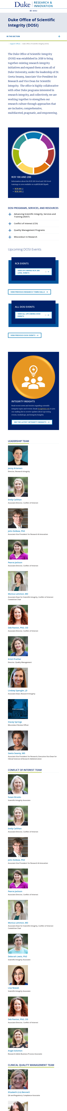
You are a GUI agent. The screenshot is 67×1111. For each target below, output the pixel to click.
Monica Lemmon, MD (18, 594)
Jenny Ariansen (15, 468)
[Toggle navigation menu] (33, 10)
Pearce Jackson (15, 562)
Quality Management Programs (26, 231)
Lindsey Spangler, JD (17, 690)
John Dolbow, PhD (16, 531)
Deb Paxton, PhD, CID (18, 627)
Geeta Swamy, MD (16, 753)
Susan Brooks (14, 797)
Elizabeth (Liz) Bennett (19, 1092)
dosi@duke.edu (44, 409)
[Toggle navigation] (33, 36)
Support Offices (15, 44)
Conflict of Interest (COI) (23, 224)
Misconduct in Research (22, 238)
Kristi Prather (14, 659)
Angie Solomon (15, 1050)
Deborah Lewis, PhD (17, 956)
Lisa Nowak (13, 988)
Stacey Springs (15, 722)
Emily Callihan (15, 499)
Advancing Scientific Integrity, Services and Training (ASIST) (32, 215)
